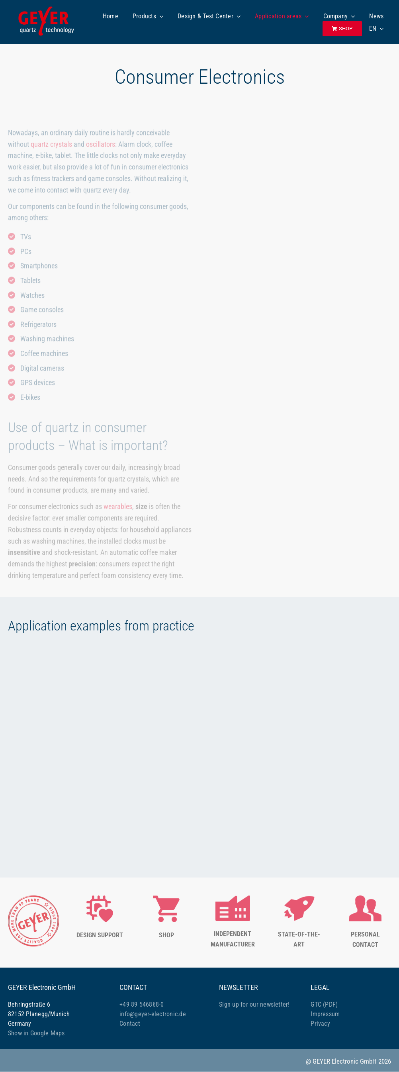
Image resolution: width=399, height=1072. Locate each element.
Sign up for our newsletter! (254, 1004)
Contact (129, 1023)
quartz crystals (51, 145)
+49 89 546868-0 (141, 1004)
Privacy (320, 1023)
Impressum (325, 1014)
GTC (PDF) (324, 1004)
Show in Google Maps (36, 1033)
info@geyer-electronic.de (152, 1014)
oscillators (100, 145)
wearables (118, 508)
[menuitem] (376, 28)
